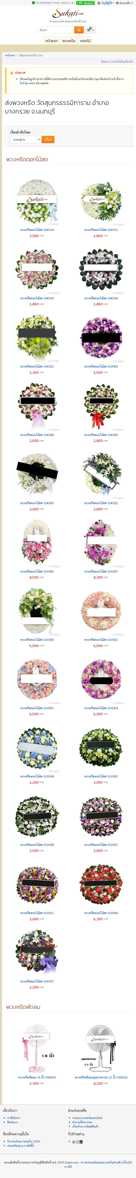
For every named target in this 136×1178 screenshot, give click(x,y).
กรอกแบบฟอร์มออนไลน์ (87, 1118)
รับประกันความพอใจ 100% (23, 1141)
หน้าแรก (51, 41)
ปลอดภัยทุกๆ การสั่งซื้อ (20, 1145)
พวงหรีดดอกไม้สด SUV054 (101, 708)
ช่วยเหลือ (125, 3)
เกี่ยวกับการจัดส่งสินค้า (85, 1126)
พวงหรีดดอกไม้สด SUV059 (101, 366)
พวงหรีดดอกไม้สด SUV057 (101, 571)
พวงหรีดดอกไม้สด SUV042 (101, 776)
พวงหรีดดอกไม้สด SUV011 (37, 913)
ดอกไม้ (85, 41)
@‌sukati (30, 83)
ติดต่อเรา (12, 1122)
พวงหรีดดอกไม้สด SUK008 (37, 435)
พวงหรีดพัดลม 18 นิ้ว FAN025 (37, 1077)
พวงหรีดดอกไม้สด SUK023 (37, 366)
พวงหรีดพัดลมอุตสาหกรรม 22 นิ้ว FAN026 (101, 1077)
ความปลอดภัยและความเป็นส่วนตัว (101, 1162)
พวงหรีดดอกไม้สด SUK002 (101, 503)
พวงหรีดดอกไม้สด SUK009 (101, 435)
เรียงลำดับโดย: (20, 132)
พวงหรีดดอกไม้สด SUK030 (37, 298)
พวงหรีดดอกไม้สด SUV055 (37, 571)
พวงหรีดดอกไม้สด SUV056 (37, 639)
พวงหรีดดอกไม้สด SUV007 (101, 845)
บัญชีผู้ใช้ (106, 3)
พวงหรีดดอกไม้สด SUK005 (37, 503)
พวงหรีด (68, 41)
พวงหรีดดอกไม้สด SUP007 (37, 981)
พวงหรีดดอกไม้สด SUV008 (37, 845)
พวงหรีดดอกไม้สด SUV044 (37, 776)
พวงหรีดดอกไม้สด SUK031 (101, 230)
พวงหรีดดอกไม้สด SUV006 (101, 913)
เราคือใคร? (13, 1118)
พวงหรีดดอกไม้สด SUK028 (101, 298)
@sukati (89, 2)
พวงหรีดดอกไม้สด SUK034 (37, 230)
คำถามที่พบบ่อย (82, 1122)
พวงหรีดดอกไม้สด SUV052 (101, 639)
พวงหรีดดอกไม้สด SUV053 (37, 708)
